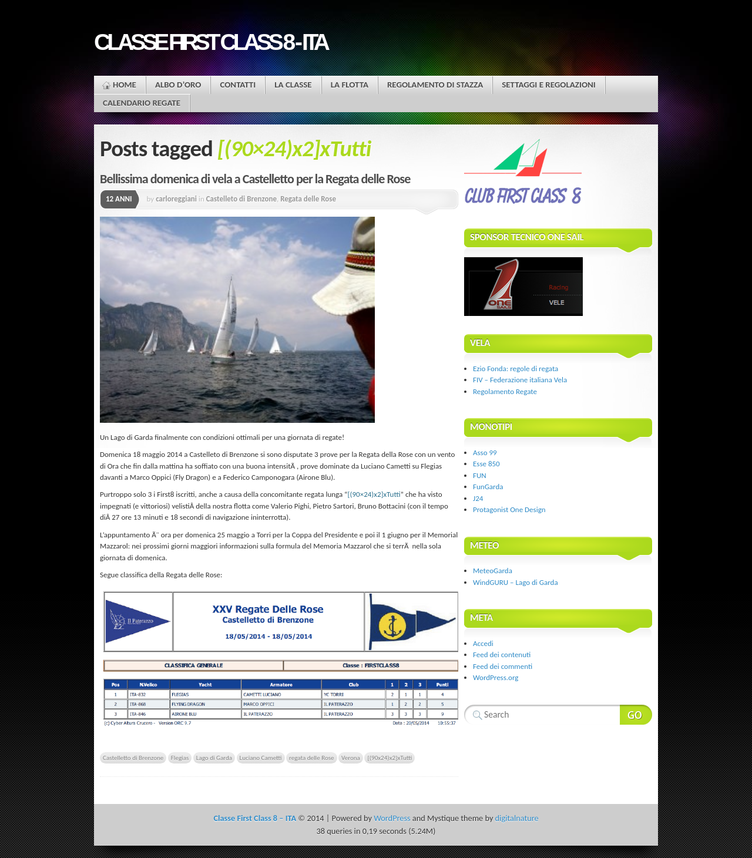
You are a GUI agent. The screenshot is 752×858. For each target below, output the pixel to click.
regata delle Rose (311, 757)
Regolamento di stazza (435, 84)
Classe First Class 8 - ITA (210, 42)
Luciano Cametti (261, 757)
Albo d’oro (178, 84)
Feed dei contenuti (502, 654)
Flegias (180, 757)
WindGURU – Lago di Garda (515, 582)
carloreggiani (176, 198)
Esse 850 (486, 463)
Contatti (238, 84)
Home (124, 84)
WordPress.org (495, 677)
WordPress (392, 818)
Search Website (636, 715)
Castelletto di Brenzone (133, 757)
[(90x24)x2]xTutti (389, 757)
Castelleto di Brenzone (241, 198)
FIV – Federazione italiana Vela (520, 379)
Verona (350, 757)
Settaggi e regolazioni (549, 84)
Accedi (483, 643)
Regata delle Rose (308, 198)
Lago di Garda (214, 757)
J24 (478, 498)
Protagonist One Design (509, 509)
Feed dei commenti (502, 666)
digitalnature (517, 818)
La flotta (349, 84)
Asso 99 (485, 452)
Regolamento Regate (505, 391)
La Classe (292, 84)
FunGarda (488, 486)
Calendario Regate (141, 102)
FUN (479, 475)
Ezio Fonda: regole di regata (515, 368)
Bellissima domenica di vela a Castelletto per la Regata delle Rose (255, 179)
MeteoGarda (492, 570)
